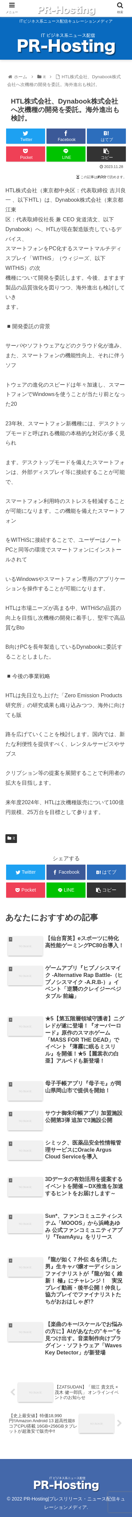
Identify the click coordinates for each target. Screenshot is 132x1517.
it (11, 838)
